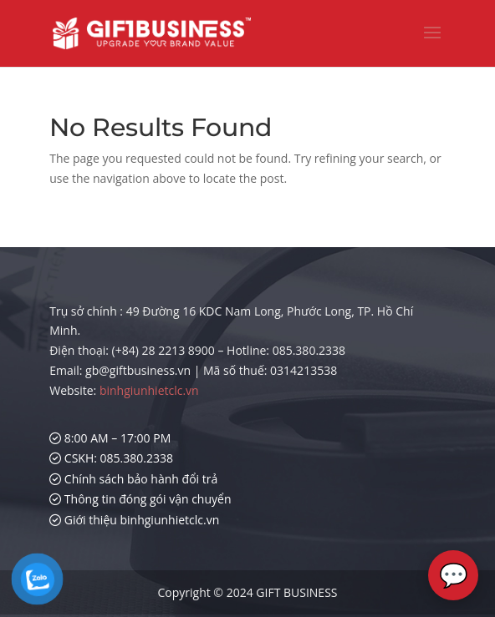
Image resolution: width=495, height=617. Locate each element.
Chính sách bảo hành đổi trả (133, 479)
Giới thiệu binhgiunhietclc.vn (134, 520)
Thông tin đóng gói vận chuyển (140, 499)
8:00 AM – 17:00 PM (110, 438)
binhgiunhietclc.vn (149, 390)
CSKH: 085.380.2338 (111, 458)
